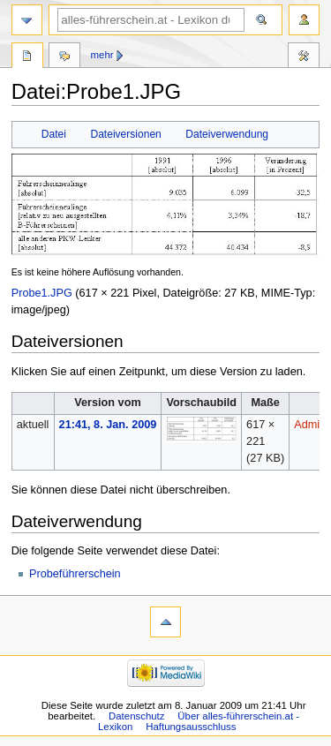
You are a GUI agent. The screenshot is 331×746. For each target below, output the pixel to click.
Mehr (102, 54)
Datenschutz (137, 716)
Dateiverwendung (226, 134)
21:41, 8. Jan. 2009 (108, 424)
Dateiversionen (125, 134)
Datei (53, 134)
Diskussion (64, 57)
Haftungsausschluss (191, 726)
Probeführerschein (75, 574)
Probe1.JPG (41, 293)
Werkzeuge (304, 57)
